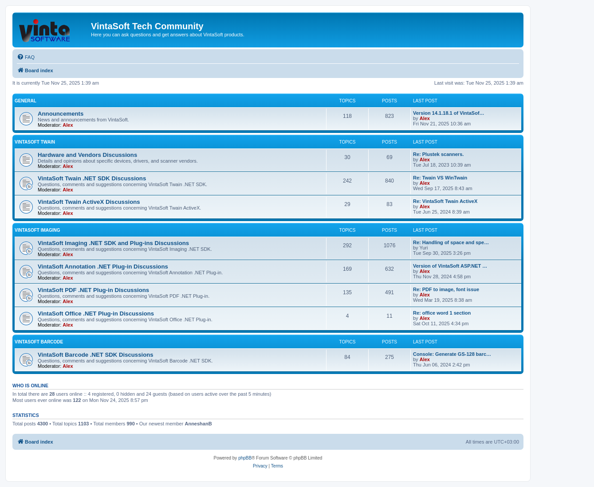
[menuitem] (26, 57)
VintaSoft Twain (35, 142)
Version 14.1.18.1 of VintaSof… (448, 113)
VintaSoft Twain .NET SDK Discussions (92, 178)
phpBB (245, 458)
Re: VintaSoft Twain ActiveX (445, 201)
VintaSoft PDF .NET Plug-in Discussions (93, 290)
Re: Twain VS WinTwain (440, 177)
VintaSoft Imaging (37, 230)
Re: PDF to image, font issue (446, 289)
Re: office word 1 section (442, 313)
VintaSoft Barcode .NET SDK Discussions (95, 354)
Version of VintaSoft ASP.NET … (450, 266)
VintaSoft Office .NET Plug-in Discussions (96, 313)
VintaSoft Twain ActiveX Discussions (89, 202)
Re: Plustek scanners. (438, 154)
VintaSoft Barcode (39, 341)
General (25, 100)
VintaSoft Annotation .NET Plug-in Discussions (103, 266)
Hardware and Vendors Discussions (87, 155)
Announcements (60, 113)
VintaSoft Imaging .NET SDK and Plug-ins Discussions (113, 243)
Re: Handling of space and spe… (451, 242)
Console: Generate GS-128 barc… (452, 354)
